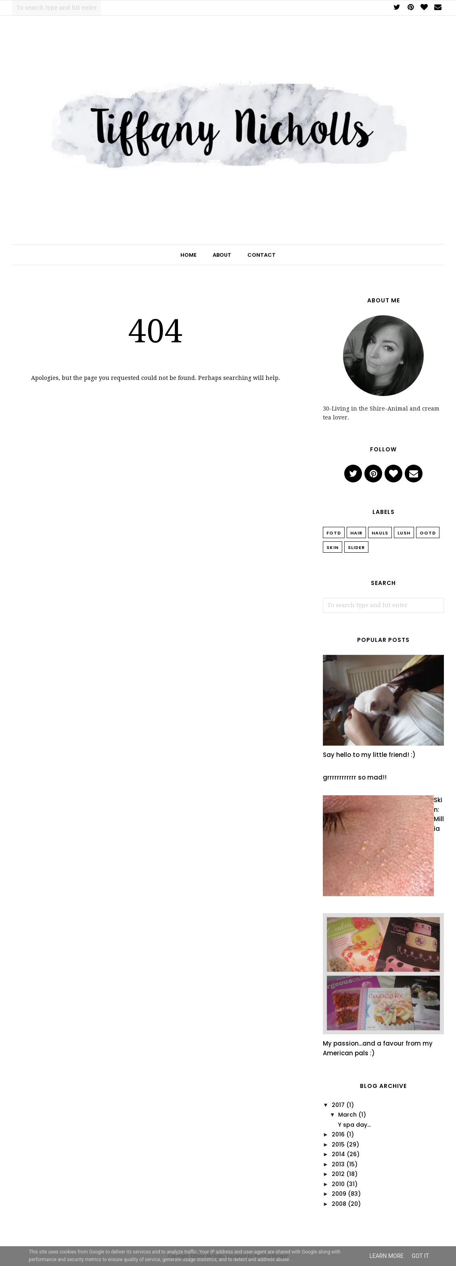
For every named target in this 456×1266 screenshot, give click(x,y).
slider (356, 547)
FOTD (333, 533)
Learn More (386, 1256)
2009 (339, 1194)
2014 (338, 1154)
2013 (338, 1164)
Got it (420, 1256)
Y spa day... (354, 1125)
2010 (338, 1184)
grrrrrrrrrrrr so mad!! (355, 777)
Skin (332, 547)
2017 (338, 1105)
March (347, 1115)
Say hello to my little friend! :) (369, 754)
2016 (338, 1134)
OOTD (428, 533)
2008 (339, 1204)
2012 (338, 1174)
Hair (356, 533)
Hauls (380, 533)
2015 (338, 1144)
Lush (403, 533)
